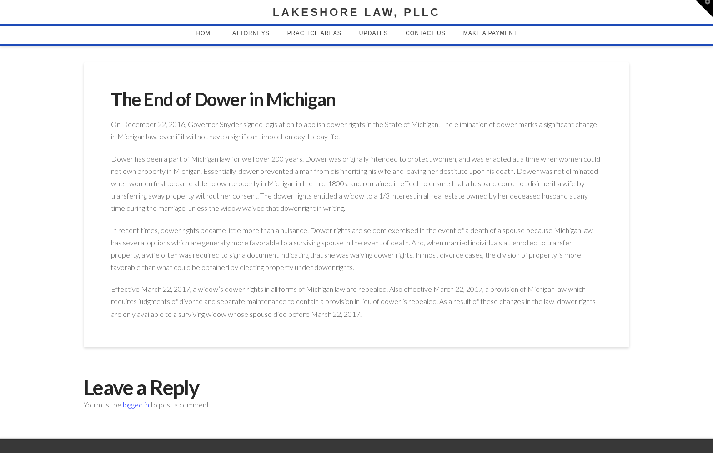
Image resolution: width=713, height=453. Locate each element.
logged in (136, 404)
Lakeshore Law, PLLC (356, 12)
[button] (704, 8)
